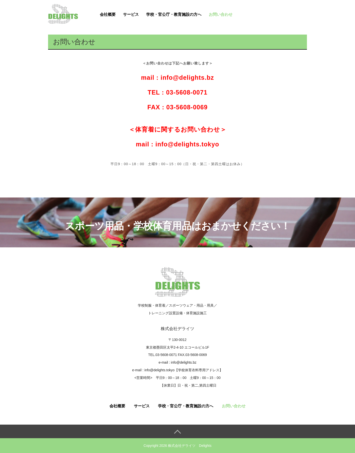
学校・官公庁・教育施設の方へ (173, 14)
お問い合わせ (220, 14)
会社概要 (108, 14)
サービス (131, 14)
